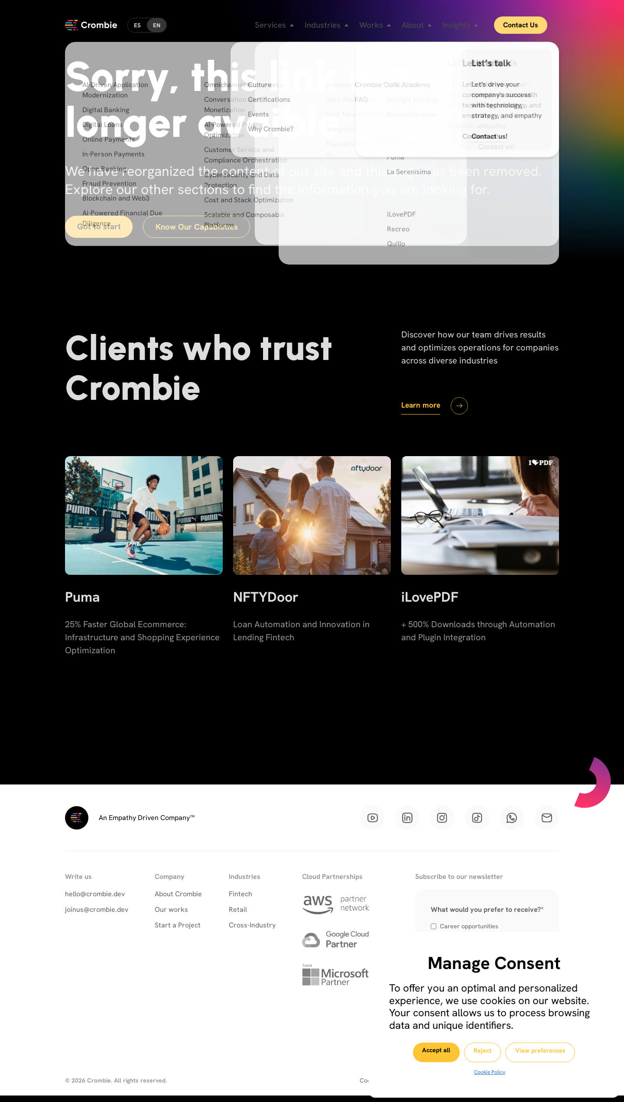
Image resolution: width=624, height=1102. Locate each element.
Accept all (426, 1052)
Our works (171, 915)
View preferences (550, 1052)
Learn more (423, 406)
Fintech (240, 899)
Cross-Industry (252, 930)
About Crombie (178, 899)
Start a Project (178, 930)
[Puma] (144, 579)
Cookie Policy (489, 1072)
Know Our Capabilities (206, 227)
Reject (483, 1052)
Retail (238, 915)
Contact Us (531, 21)
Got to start (101, 227)
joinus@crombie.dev (96, 915)
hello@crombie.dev (95, 899)
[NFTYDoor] (312, 579)
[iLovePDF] (480, 579)
